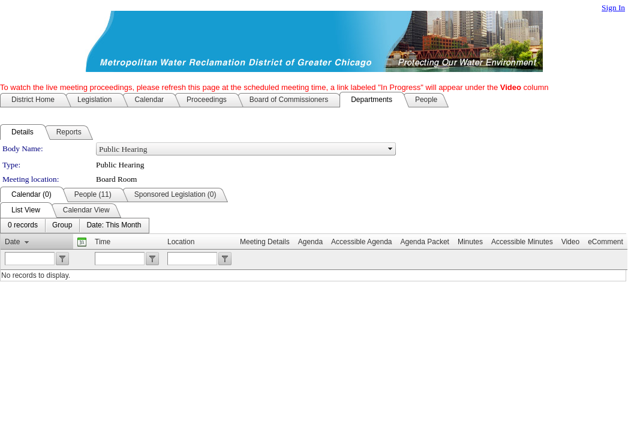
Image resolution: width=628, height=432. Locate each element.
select (390, 148)
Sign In (613, 7)
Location (180, 242)
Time (102, 242)
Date (12, 242)
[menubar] (74, 225)
